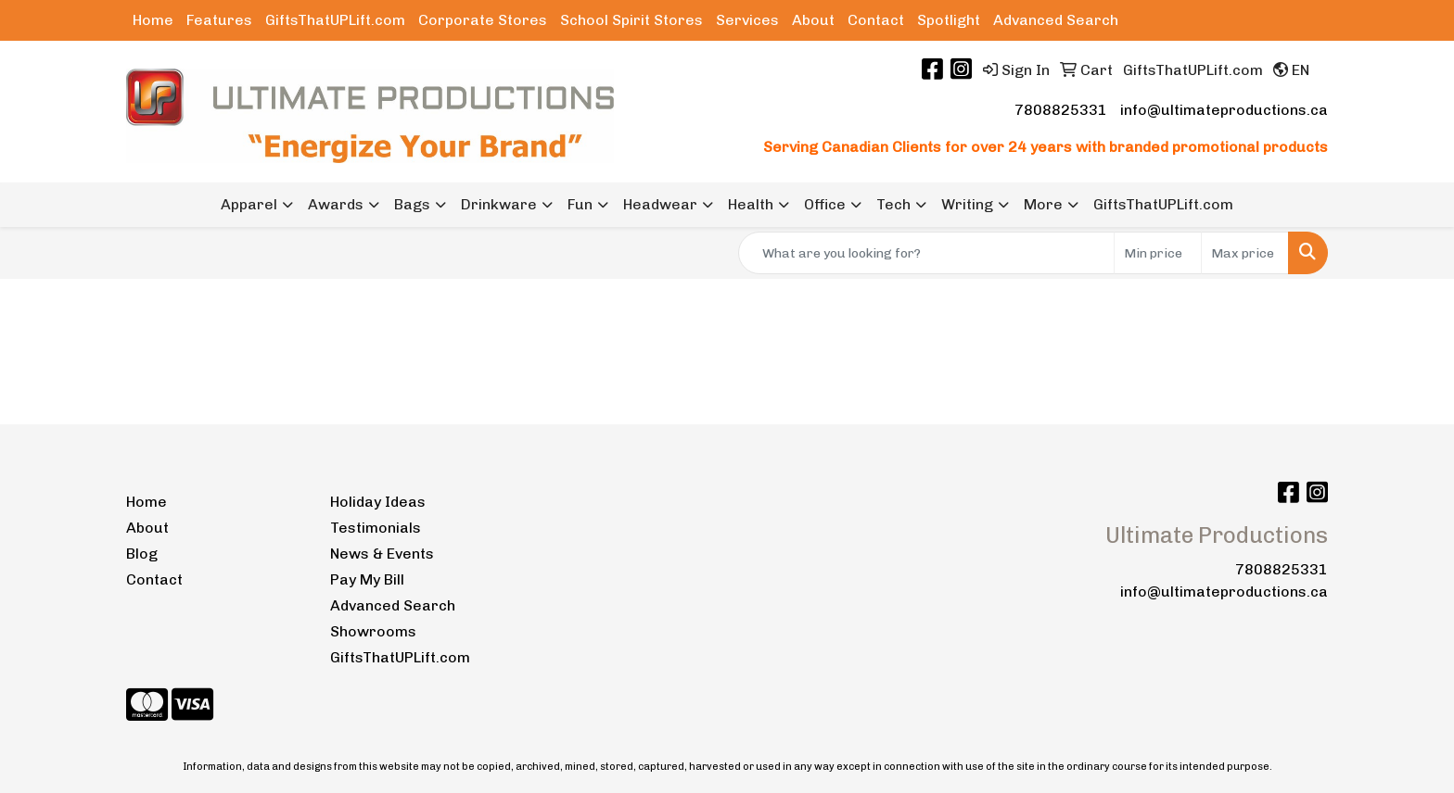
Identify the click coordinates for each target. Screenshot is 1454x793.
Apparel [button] (249, 204)
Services (747, 20)
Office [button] (825, 204)
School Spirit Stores (631, 20)
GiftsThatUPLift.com (335, 20)
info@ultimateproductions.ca (1224, 110)
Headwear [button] (660, 204)
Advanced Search (1055, 20)
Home (153, 20)
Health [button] (750, 204)
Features (219, 20)
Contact (876, 20)
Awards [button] (336, 204)
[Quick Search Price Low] (1158, 253)
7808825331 (1060, 110)
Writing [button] (967, 204)
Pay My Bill (367, 579)
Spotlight (948, 20)
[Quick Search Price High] (1245, 253)
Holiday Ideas (378, 501)
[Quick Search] (926, 253)
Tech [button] (893, 204)
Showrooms (373, 631)
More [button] (1043, 204)
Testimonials (375, 527)
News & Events (382, 553)
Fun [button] (580, 204)
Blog (142, 553)
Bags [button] (412, 204)
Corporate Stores (482, 20)
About (813, 20)
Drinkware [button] (499, 204)
